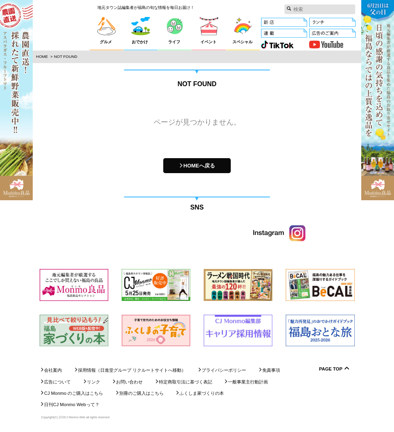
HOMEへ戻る (199, 166)
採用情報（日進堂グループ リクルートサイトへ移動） (132, 370)
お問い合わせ (129, 381)
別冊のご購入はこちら (141, 393)
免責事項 (271, 370)
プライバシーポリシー (224, 370)
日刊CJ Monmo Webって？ (71, 404)
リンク (93, 381)
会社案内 (53, 370)
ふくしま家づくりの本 (201, 393)
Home (42, 56)
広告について (57, 381)
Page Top (331, 369)
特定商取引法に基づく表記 (185, 381)
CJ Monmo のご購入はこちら (73, 393)
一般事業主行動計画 (248, 381)
